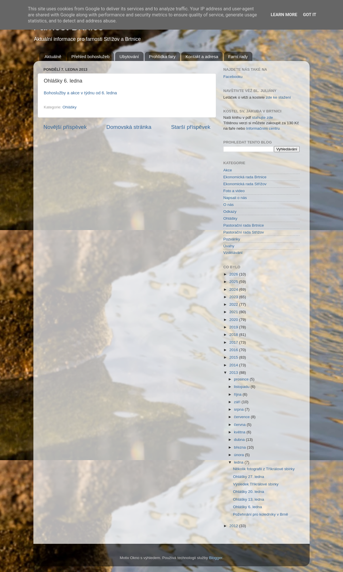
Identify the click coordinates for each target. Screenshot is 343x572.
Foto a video (234, 191)
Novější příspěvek (65, 127)
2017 (234, 342)
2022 (234, 304)
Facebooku (233, 76)
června (240, 424)
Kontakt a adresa (202, 56)
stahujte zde (262, 117)
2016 (234, 350)
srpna (239, 409)
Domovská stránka (128, 127)
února (239, 455)
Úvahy (228, 246)
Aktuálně (53, 56)
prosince (242, 379)
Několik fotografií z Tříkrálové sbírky (264, 469)
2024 (234, 289)
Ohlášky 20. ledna (248, 491)
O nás (228, 204)
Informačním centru (263, 128)
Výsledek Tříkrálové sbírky (256, 484)
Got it (309, 14)
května (240, 432)
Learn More (284, 14)
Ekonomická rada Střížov (244, 184)
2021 (234, 312)
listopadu (242, 386)
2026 (234, 274)
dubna (240, 439)
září (237, 402)
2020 (234, 319)
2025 (234, 282)
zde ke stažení (278, 97)
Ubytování (129, 56)
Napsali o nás (235, 198)
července (242, 417)
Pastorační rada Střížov (243, 232)
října (238, 394)
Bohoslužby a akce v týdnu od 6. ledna (80, 93)
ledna (239, 462)
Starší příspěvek (191, 127)
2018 (234, 334)
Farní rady (238, 56)
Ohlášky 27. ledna (248, 477)
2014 (234, 365)
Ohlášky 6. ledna (247, 507)
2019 (234, 327)
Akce (227, 170)
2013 (234, 372)
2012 (234, 526)
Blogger (215, 558)
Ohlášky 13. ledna (248, 499)
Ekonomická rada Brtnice (244, 177)
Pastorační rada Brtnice (243, 225)
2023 (234, 297)
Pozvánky (231, 239)
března (240, 447)
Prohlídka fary (162, 56)
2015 (234, 357)
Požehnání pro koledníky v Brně (260, 514)
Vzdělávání (233, 252)
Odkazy (230, 211)
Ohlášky (69, 107)
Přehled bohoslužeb (90, 56)
